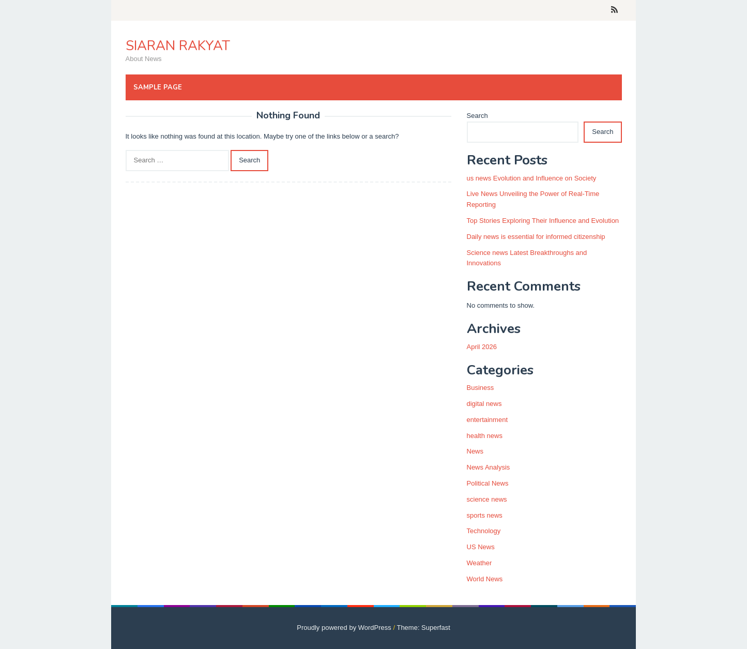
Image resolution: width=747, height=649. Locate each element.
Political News (488, 483)
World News (485, 579)
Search (477, 115)
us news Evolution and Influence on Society (532, 178)
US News (481, 547)
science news (487, 499)
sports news (484, 515)
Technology (484, 531)
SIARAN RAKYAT (178, 46)
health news (484, 436)
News (475, 451)
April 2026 (482, 347)
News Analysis (488, 467)
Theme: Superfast (423, 627)
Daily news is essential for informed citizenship (536, 236)
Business (480, 387)
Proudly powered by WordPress (344, 627)
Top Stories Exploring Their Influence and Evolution (543, 220)
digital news (484, 403)
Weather (479, 563)
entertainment (487, 420)
